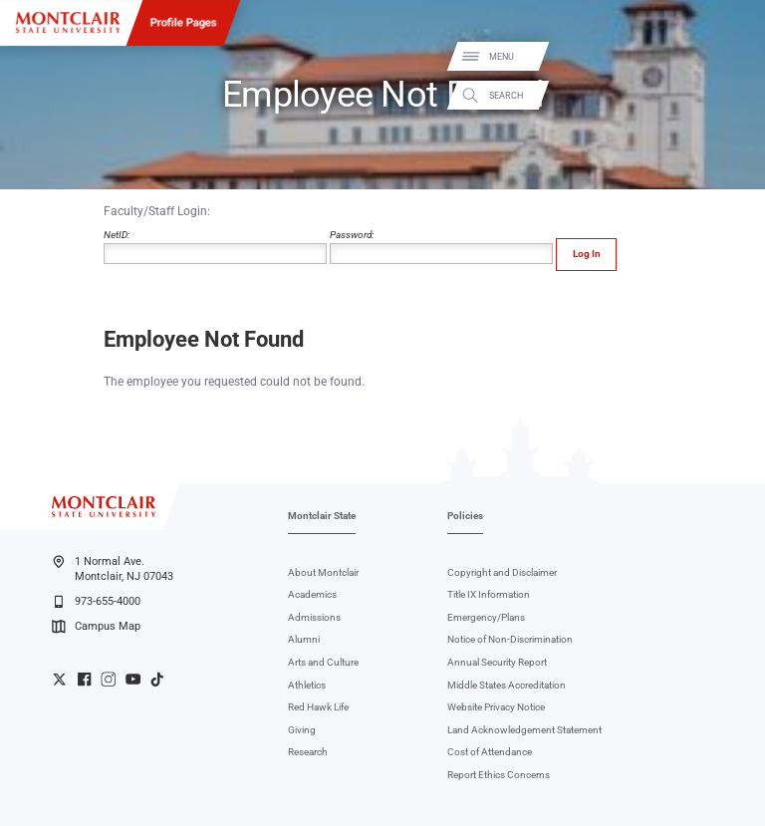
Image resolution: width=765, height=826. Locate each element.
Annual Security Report (497, 662)
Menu (728, 57)
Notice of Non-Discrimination (510, 639)
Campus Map (95, 627)
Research (308, 751)
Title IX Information (488, 594)
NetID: (215, 246)
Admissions (314, 617)
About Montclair (323, 572)
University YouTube (133, 679)
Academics (312, 594)
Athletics (307, 685)
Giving (302, 729)
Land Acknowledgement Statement (524, 729)
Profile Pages (183, 22)
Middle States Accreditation (506, 685)
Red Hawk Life (318, 706)
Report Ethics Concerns (498, 774)
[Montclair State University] (68, 22)
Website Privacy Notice (496, 706)
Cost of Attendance (489, 751)
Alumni (304, 639)
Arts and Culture (323, 662)
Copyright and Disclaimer (502, 572)
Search (733, 95)
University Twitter (59, 679)
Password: (441, 246)
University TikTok (156, 679)
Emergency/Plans (486, 617)
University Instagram (108, 679)
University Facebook (84, 679)
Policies (465, 515)
